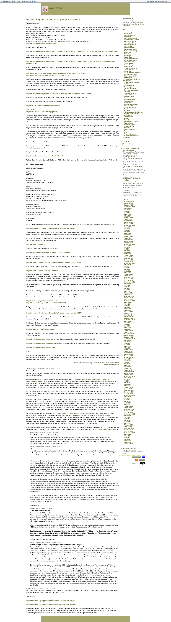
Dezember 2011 (129, 277)
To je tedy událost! (128, 157)
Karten (126, 84)
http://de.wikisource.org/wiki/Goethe (39, 343)
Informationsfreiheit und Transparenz (131, 80)
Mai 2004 (127, 420)
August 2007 (128, 359)
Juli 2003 (127, 436)
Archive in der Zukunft (131, 40)
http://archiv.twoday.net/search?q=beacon (41, 301)
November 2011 (129, 279)
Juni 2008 (127, 343)
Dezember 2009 (129, 315)
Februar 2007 (128, 368)
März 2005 (127, 404)
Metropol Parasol (128, 150)
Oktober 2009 (128, 318)
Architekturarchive (130, 35)
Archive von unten (130, 41)
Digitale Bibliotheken (131, 58)
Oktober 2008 (128, 337)
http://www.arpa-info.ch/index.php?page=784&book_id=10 (47, 75)
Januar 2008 (128, 351)
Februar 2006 (128, 387)
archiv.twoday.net (128, 32)
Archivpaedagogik (130, 44)
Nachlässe (127, 103)
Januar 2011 (128, 295)
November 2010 (129, 298)
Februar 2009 (128, 331)
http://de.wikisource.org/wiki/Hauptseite (41, 43)
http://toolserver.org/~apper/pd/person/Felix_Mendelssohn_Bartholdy (51, 604)
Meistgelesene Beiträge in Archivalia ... (131, 179)
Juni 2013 (127, 249)
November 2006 (129, 373)
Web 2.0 (126, 128)
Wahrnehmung (129, 126)
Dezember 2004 (129, 409)
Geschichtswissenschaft (132, 73)
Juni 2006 (127, 381)
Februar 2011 (128, 293)
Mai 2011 (127, 288)
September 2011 (129, 282)
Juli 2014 (127, 228)
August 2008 (128, 340)
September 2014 (129, 225)
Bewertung (127, 52)
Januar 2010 (128, 313)
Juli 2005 (127, 398)
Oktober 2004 (128, 412)
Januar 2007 (128, 370)
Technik (126, 120)
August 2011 (128, 283)
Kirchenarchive (129, 85)
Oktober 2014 (128, 224)
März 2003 (127, 442)
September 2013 (129, 244)
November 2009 (129, 316)
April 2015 (127, 214)
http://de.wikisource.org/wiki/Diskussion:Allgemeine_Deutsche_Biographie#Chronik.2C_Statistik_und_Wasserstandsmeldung (72, 51)
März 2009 (127, 329)
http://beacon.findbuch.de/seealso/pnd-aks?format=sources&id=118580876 (54, 313)
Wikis (18, 1)
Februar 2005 (128, 406)
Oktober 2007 (128, 356)
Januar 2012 (128, 276)
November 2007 (129, 354)
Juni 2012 (127, 268)
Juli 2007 (127, 360)
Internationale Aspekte (131, 82)
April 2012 (127, 271)
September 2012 (129, 263)
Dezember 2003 (129, 428)
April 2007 (127, 365)
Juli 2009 (127, 323)
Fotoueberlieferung (130, 68)
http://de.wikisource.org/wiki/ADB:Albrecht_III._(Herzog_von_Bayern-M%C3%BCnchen (58, 93)
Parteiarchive (128, 109)
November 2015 (129, 203)
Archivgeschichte (130, 43)
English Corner (129, 63)
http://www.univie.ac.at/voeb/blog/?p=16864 (42, 112)
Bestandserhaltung (130, 51)
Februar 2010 (128, 312)
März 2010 (127, 310)
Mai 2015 (127, 213)
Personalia (127, 110)
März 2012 (127, 272)
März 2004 (127, 423)
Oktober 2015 (128, 205)
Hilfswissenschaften (130, 76)
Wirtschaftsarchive (130, 134)
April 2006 (127, 384)
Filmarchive (128, 66)
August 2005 (128, 397)
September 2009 (129, 320)
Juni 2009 (127, 324)
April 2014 (127, 233)
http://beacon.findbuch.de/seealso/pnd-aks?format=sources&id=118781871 (54, 262)
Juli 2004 (127, 417)
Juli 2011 (127, 285)
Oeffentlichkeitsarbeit (131, 104)
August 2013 (128, 246)
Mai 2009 (127, 326)
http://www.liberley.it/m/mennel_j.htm (40, 329)
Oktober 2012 (128, 262)
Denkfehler (126, 191)
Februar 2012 (128, 274)
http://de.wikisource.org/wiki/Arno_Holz (40, 347)
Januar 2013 (128, 257)
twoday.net (6, 1)
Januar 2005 (128, 408)
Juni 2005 (127, 400)
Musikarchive (128, 101)
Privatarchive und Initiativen (133, 112)
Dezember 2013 (129, 239)
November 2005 (129, 392)
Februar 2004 (128, 425)
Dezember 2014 (129, 221)
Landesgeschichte (130, 93)
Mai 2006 (127, 382)
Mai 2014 (127, 232)
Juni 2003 (127, 437)
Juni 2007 (127, 362)
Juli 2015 (127, 210)
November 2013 (129, 241)
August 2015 (128, 208)
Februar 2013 (128, 255)
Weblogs (127, 131)
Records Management (131, 114)
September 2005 (129, 395)
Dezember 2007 (129, 353)
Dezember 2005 (129, 390)
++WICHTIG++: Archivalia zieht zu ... (132, 167)
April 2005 (127, 403)
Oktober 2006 (128, 375)
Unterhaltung (128, 123)
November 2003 (129, 430)
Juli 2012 (127, 266)
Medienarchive (129, 96)
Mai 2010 (127, 307)
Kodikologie (128, 87)
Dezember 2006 (129, 371)
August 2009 (128, 321)
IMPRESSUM (128, 77)
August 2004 (128, 415)
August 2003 (128, 434)
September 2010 (129, 301)
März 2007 (127, 367)
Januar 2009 (128, 332)
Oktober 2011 (128, 280)
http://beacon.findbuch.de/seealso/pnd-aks (42, 271)
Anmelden (150, 1)
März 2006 (127, 386)
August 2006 (128, 378)
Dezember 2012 (129, 258)
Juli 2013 (127, 247)
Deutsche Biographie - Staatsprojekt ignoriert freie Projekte (53, 20)
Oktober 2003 (128, 431)
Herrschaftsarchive (130, 74)
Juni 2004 (127, 419)
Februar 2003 (128, 444)
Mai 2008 (127, 345)
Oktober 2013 (128, 243)
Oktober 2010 (128, 299)
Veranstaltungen (129, 124)
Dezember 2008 (129, 334)
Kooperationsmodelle (131, 90)
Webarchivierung (129, 129)
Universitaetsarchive (131, 121)
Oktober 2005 (128, 393)
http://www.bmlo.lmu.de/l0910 (105, 429)
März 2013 (127, 254)
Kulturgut (127, 91)
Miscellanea (128, 98)
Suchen (126, 118)
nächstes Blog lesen (161, 1)
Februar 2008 (128, 349)
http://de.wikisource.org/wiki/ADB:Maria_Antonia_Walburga (48, 252)
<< (169, 1)
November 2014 (129, 222)
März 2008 (127, 348)
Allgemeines (128, 33)
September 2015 (129, 206)
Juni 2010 (127, 305)
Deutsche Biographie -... (29, 1)
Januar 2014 (128, 238)
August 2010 (128, 302)
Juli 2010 (127, 304)
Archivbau (127, 37)
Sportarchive (128, 115)
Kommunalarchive (130, 88)
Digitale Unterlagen (130, 60)
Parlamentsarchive (130, 107)
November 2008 (129, 335)
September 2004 (129, 414)
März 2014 (127, 235)
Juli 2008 (127, 342)
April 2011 (127, 290)
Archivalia (56, 8)
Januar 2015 (128, 219)
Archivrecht (128, 46)
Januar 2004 (128, 426)
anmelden (138, 21)
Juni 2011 (127, 287)
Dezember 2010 (129, 296)
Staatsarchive (128, 117)
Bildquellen (128, 55)
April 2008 (127, 346)
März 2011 (127, 291)
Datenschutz (128, 57)
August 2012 (128, 265)
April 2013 (127, 252)
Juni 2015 (127, 211)
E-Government (129, 62)
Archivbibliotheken (130, 38)
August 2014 (128, 227)
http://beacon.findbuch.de (35, 244)
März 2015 (127, 216)
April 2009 (127, 327)
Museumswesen (129, 99)
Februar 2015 (128, 217)
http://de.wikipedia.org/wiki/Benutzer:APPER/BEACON (46, 303)
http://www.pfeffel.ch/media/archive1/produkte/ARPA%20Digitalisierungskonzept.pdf (57, 73)
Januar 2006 (128, 389)
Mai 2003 (127, 439)
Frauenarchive (129, 70)
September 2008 (129, 338)
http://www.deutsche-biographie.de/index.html (43, 106)
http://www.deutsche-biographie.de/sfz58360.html (44, 156)
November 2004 (129, 411)
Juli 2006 (127, 379)
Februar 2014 (128, 236)
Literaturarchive (129, 95)
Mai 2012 (127, 269)
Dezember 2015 (129, 202)
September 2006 (129, 376)
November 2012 (129, 260)
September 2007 (129, 357)
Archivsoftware (129, 47)
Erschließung (128, 65)
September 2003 (129, 433)
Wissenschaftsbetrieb (131, 136)
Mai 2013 (127, 250)
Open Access (128, 106)
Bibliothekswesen (130, 54)
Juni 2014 (127, 230)
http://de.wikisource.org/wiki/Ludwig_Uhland (42, 339)
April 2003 (127, 441)
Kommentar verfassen (111, 365)
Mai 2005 (127, 401)
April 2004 (127, 422)
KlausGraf (77, 363)
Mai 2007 (127, 364)
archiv (13, 1)
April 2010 (127, 309)
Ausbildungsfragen (130, 49)
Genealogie (128, 71)
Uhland (64, 517)
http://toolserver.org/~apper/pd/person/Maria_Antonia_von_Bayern (50, 228)
